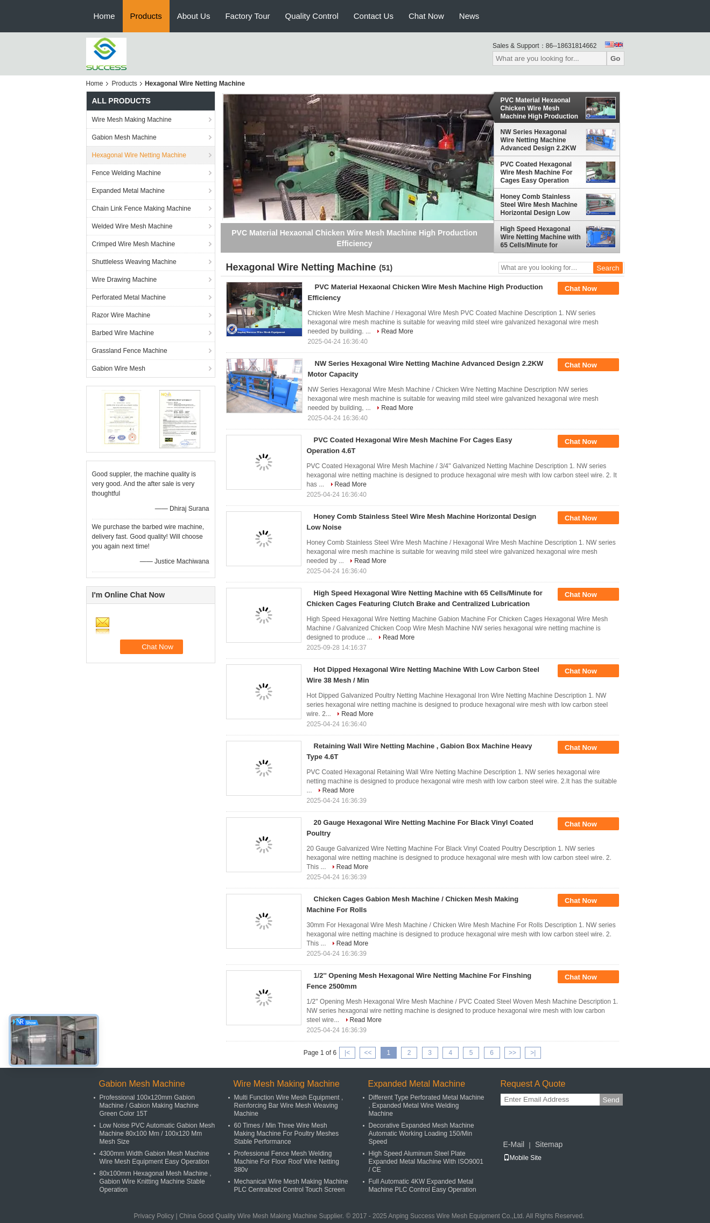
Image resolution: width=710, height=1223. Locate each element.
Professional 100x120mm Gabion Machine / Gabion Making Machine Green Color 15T (149, 1105)
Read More (397, 331)
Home (104, 15)
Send (611, 1100)
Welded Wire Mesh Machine (132, 226)
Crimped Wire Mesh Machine (133, 244)
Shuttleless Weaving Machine (134, 262)
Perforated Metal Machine (129, 297)
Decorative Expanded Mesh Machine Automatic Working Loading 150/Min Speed (421, 1133)
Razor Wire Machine (121, 315)
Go (615, 58)
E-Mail (514, 1144)
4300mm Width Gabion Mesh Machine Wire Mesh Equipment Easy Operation (154, 1157)
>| (533, 1053)
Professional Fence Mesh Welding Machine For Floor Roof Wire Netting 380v (286, 1161)
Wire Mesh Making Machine (132, 119)
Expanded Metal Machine (128, 190)
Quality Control (312, 15)
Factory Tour (247, 15)
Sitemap (549, 1144)
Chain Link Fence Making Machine (141, 208)
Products (146, 15)
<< (367, 1053)
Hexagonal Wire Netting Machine (139, 155)
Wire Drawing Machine (124, 279)
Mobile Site (522, 1158)
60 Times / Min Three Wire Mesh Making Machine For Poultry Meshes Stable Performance (286, 1133)
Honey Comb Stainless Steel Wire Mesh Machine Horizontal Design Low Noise (539, 205)
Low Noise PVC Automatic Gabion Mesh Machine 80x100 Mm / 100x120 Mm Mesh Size (157, 1133)
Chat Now (426, 16)
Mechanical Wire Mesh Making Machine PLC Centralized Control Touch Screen (291, 1185)
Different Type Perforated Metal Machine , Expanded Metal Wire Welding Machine (426, 1105)
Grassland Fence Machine (129, 351)
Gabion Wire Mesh (118, 368)
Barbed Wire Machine (123, 333)
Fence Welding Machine (126, 173)
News (469, 15)
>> (512, 1053)
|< (347, 1053)
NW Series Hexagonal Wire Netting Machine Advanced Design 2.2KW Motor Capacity (539, 140)
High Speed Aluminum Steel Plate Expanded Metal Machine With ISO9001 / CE (426, 1161)
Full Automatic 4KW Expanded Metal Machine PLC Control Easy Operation (422, 1185)
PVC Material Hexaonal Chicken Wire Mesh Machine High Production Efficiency (540, 108)
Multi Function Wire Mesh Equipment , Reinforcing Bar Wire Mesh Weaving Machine (288, 1105)
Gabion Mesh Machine (124, 137)
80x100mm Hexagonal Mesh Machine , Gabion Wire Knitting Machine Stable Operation (156, 1181)
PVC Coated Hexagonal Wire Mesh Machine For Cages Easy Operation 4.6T (537, 172)
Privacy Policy (153, 1216)
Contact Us (373, 15)
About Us (193, 15)
